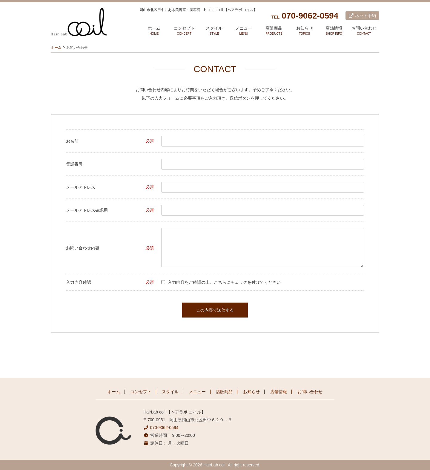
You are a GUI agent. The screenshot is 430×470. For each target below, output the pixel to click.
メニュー (243, 30)
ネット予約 (362, 15)
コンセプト (184, 30)
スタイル (214, 30)
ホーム (154, 30)
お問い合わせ (363, 30)
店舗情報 (334, 30)
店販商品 (274, 30)
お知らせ (305, 30)
